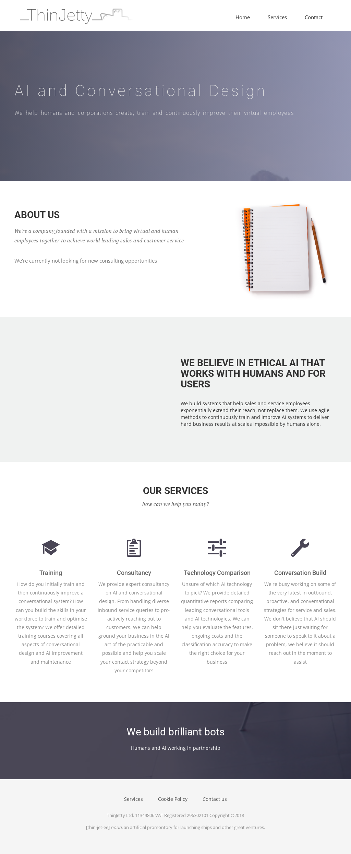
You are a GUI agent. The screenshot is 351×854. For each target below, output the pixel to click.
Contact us (215, 799)
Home (242, 17)
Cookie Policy (172, 799)
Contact (314, 17)
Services (277, 17)
